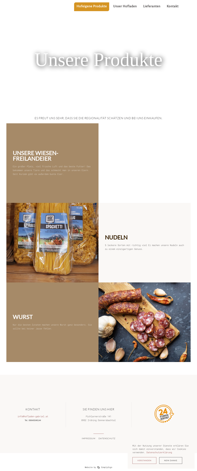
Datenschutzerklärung (159, 452)
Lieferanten (151, 6)
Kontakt (173, 6)
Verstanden (144, 460)
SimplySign (106, 467)
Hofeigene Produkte (92, 6)
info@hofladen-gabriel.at (33, 416)
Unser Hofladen (125, 6)
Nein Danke (170, 460)
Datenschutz (106, 438)
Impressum (88, 438)
